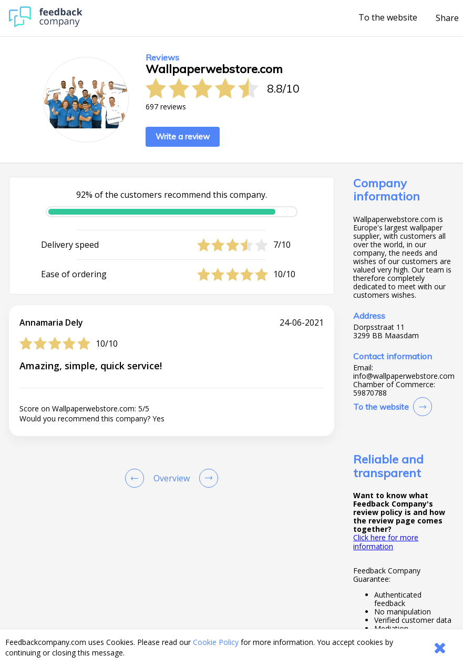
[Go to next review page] (206, 478)
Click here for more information (385, 541)
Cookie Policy (216, 642)
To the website (387, 18)
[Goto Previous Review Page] (136, 478)
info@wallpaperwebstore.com (404, 376)
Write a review (183, 137)
